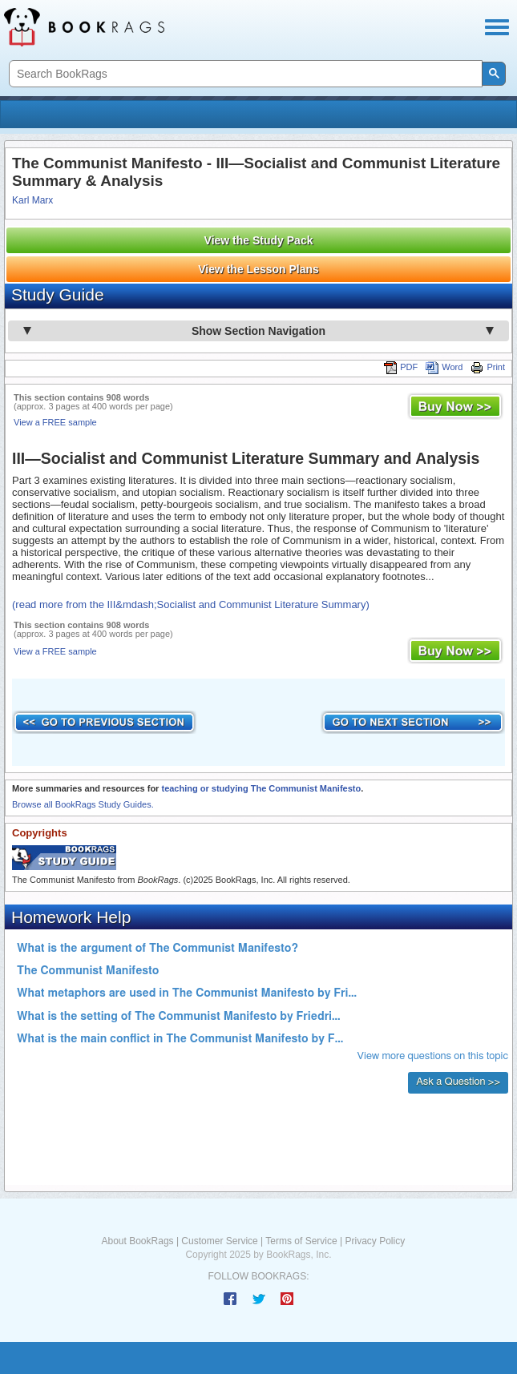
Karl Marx (32, 200)
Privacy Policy (375, 1241)
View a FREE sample (55, 422)
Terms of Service (301, 1241)
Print (488, 367)
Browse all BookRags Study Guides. (83, 804)
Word (444, 367)
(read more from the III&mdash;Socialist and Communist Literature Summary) (191, 604)
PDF (401, 367)
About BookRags (138, 1241)
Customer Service (219, 1241)
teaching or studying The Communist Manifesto (261, 788)
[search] (244, 74)
